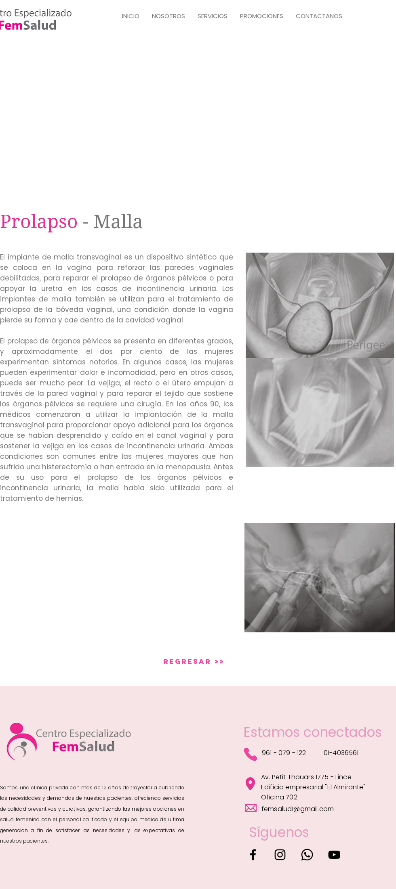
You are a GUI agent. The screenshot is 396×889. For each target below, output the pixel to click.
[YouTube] (334, 854)
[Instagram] (280, 854)
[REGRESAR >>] (194, 662)
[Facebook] (253, 854)
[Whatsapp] (307, 854)
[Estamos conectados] (312, 732)
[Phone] (250, 754)
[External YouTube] (94, 577)
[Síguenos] (279, 832)
